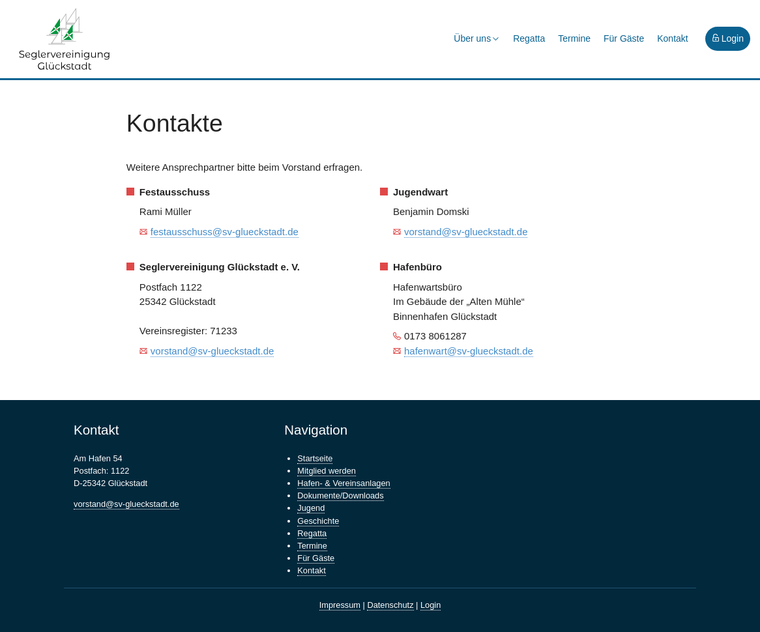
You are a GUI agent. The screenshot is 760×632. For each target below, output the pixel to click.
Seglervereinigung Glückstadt (65, 39)
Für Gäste (624, 38)
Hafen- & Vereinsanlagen (343, 483)
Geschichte (318, 521)
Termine (574, 38)
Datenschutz (390, 605)
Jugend (311, 508)
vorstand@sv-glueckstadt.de (466, 231)
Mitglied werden (326, 471)
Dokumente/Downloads (340, 495)
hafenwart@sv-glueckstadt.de (468, 350)
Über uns (477, 38)
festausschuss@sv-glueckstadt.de (225, 231)
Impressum (339, 605)
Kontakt (672, 38)
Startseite (314, 458)
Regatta (529, 38)
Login (728, 38)
